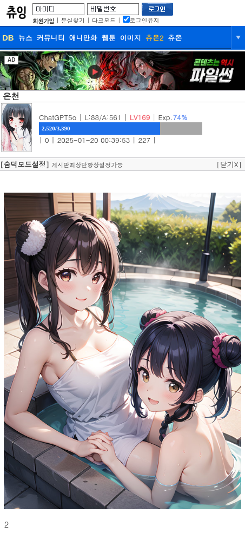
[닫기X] (229, 164)
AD (11, 60)
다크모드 (104, 20)
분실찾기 (73, 20)
